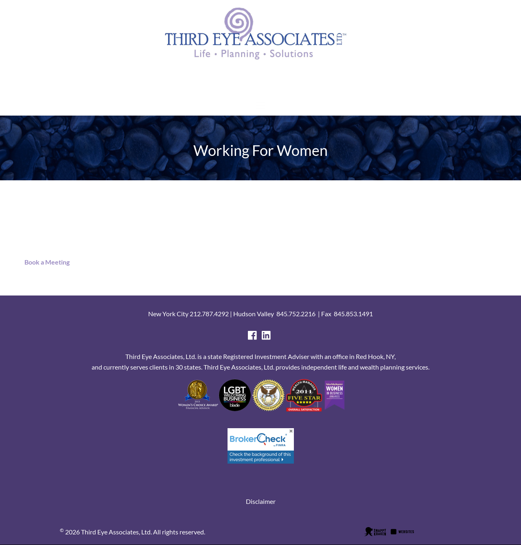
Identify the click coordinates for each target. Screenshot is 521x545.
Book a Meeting (45, 262)
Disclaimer (261, 501)
